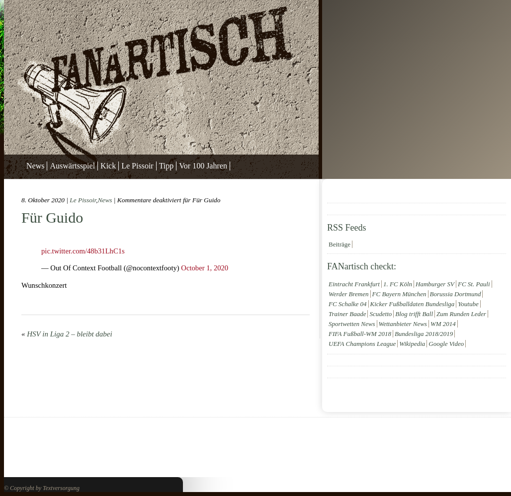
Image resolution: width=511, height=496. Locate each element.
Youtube (468, 304)
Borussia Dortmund (455, 294)
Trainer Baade (347, 314)
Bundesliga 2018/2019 (424, 333)
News (35, 166)
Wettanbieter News (403, 324)
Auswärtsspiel (72, 166)
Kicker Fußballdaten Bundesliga (412, 304)
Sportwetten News (352, 324)
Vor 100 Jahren (203, 166)
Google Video (446, 343)
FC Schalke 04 (348, 304)
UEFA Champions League (362, 343)
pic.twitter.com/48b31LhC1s (83, 251)
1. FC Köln (397, 284)
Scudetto (380, 314)
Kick (108, 166)
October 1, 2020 (204, 268)
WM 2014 (443, 324)
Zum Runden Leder (461, 314)
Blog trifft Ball (414, 314)
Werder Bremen (349, 294)
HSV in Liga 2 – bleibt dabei (69, 334)
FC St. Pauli (474, 284)
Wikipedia (412, 343)
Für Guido (52, 217)
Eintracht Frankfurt (354, 284)
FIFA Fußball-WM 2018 (360, 333)
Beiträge (339, 244)
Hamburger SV (435, 284)
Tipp (166, 166)
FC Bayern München (399, 294)
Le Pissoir (137, 166)
